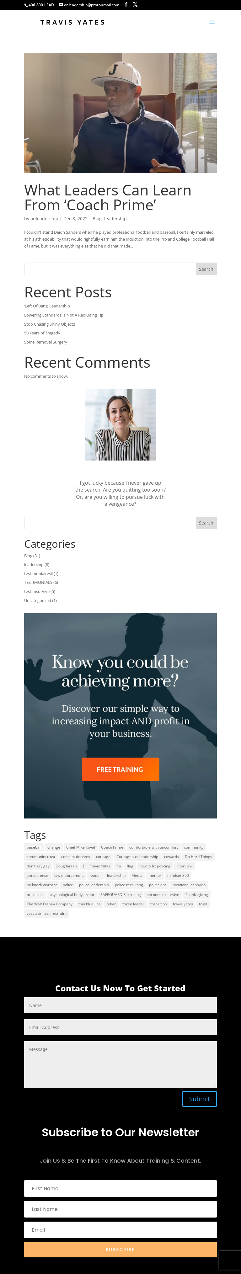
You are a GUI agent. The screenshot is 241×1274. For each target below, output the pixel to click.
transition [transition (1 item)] (158, 904)
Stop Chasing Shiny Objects (49, 324)
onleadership (44, 218)
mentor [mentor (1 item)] (154, 875)
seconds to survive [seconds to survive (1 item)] (163, 894)
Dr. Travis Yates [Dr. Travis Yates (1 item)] (96, 866)
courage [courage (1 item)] (103, 856)
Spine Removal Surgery (45, 342)
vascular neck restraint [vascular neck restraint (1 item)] (47, 913)
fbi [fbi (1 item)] (118, 866)
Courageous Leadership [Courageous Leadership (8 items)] (137, 856)
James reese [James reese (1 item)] (37, 875)
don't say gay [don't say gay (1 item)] (38, 866)
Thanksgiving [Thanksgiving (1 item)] (196, 894)
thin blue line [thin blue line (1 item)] (89, 904)
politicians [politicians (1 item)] (158, 885)
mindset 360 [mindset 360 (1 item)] (178, 875)
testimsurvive (37, 591)
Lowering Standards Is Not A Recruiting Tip (64, 315)
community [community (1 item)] (193, 847)
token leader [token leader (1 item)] (133, 904)
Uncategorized (37, 600)
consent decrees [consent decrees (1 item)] (75, 856)
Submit (199, 1099)
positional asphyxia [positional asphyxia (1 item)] (189, 885)
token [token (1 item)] (111, 904)
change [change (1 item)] (53, 847)
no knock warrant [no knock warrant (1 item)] (42, 885)
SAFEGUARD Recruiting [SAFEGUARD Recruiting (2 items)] (120, 894)
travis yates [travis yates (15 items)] (183, 904)
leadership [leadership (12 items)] (116, 875)
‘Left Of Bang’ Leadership (47, 306)
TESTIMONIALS (38, 582)
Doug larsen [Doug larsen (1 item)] (66, 866)
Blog (97, 218)
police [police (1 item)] (68, 885)
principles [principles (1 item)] (35, 894)
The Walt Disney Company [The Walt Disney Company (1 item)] (49, 904)
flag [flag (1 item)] (130, 866)
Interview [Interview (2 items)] (184, 866)
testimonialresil (38, 573)
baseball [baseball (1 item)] (34, 847)
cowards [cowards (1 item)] (171, 856)
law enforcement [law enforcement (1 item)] (69, 875)
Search (206, 269)
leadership (115, 218)
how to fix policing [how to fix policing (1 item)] (154, 866)
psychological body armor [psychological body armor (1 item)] (72, 894)
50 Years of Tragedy (42, 333)
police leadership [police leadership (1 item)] (94, 885)
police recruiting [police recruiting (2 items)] (129, 885)
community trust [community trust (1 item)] (41, 856)
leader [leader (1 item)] (95, 875)
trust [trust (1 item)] (203, 904)
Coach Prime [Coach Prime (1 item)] (112, 847)
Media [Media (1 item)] (136, 875)
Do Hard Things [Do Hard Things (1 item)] (198, 856)
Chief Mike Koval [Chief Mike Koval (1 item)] (80, 847)
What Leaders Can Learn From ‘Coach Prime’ (108, 197)
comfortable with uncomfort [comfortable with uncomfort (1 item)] (153, 847)
